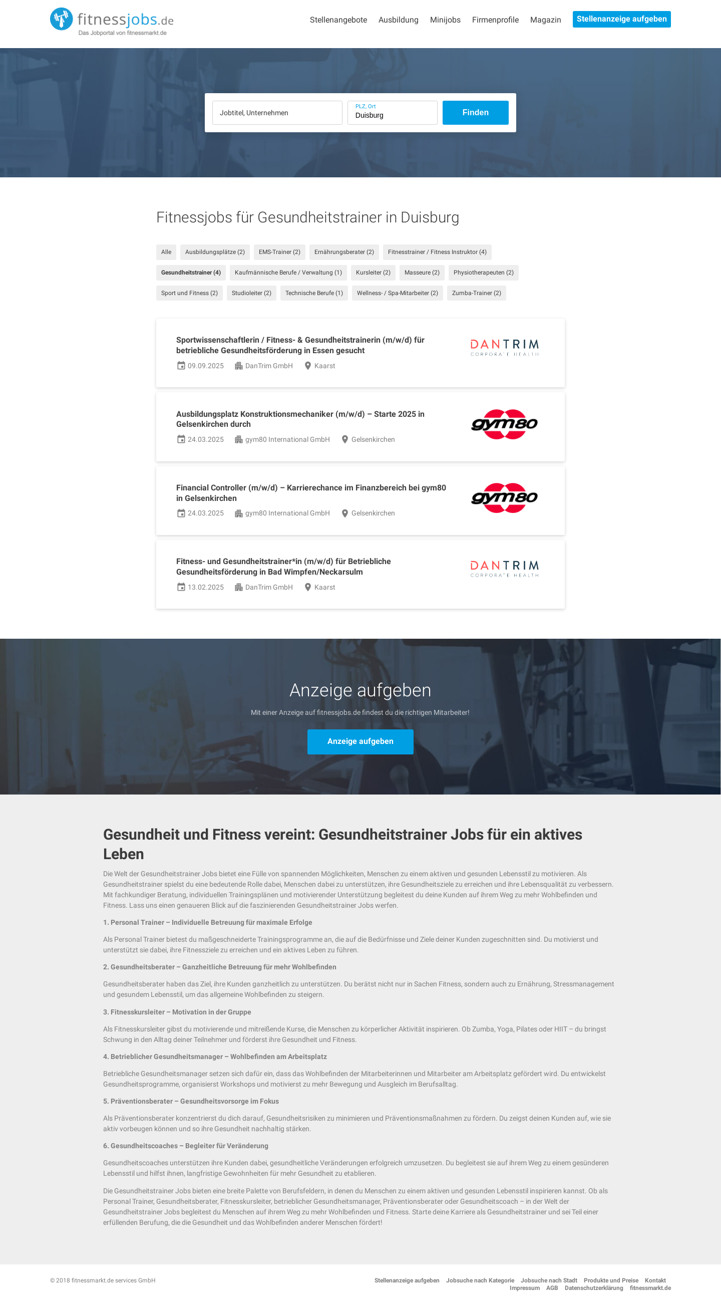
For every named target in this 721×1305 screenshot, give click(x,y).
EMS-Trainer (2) (279, 251)
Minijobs (445, 20)
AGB (552, 1287)
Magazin (545, 20)
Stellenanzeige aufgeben (622, 19)
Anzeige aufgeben (360, 741)
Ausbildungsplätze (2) (215, 251)
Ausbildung (399, 20)
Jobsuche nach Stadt (549, 1280)
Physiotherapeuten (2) (484, 272)
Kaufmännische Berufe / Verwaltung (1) (288, 272)
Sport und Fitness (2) (189, 293)
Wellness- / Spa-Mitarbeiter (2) (397, 293)
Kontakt (655, 1280)
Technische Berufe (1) (314, 293)
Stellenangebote (338, 20)
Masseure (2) (422, 272)
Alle (166, 251)
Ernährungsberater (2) (344, 251)
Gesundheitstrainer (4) (191, 272)
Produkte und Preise (611, 1280)
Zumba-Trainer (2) (476, 293)
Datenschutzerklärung (594, 1287)
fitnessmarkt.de (650, 1287)
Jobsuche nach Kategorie (480, 1280)
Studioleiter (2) (251, 293)
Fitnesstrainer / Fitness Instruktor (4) (437, 251)
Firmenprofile (495, 20)
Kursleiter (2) (373, 272)
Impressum (525, 1287)
